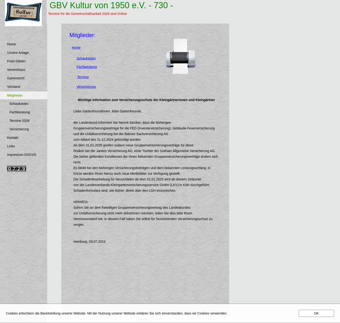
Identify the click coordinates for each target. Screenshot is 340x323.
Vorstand (13, 87)
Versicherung (19, 129)
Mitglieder (15, 95)
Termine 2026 (19, 121)
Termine (83, 77)
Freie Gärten (16, 61)
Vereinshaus (16, 70)
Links (11, 146)
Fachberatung (19, 112)
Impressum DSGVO (21, 155)
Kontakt (12, 138)
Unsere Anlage (18, 53)
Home (11, 44)
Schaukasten (19, 104)
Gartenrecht (16, 78)
